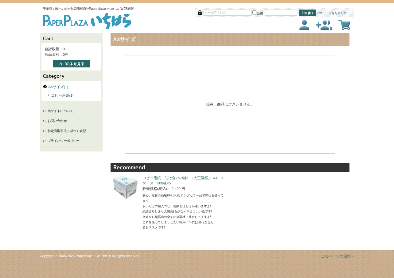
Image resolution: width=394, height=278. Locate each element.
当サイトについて (60, 111)
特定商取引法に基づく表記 (67, 131)
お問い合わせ (57, 121)
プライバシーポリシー (64, 141)
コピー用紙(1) (62, 95)
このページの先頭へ (337, 256)
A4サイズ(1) (58, 87)
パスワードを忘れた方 (332, 13)
